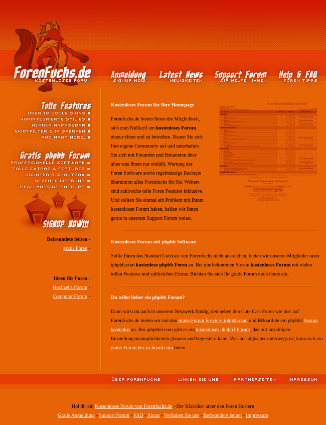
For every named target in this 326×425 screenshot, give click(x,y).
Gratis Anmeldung (76, 415)
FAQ (138, 415)
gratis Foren (75, 248)
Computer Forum (70, 296)
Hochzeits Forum (70, 287)
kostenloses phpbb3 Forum (223, 329)
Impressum (257, 415)
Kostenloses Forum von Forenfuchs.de (133, 406)
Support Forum (114, 415)
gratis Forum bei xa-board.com (142, 347)
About (153, 415)
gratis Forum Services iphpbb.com (213, 320)
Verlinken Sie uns (182, 415)
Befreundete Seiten (223, 415)
